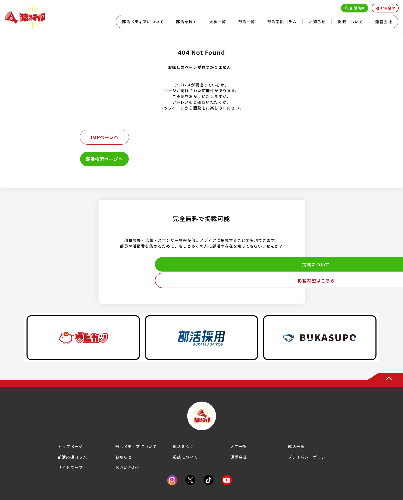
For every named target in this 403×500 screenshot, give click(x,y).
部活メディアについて (143, 21)
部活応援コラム (282, 21)
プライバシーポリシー (309, 457)
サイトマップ (70, 467)
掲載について (350, 21)
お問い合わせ (127, 467)
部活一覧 (246, 21)
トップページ (70, 446)
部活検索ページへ (104, 159)
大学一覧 (217, 21)
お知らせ (317, 21)
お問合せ (387, 8)
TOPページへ (104, 137)
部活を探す (186, 21)
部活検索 (357, 8)
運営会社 (383, 21)
